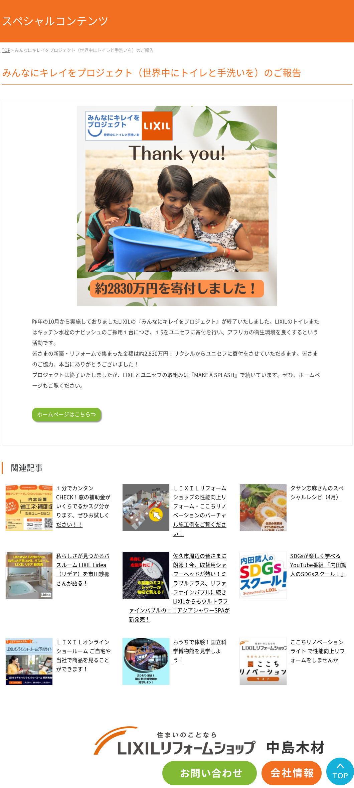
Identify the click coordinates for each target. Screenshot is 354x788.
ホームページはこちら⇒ (66, 414)
